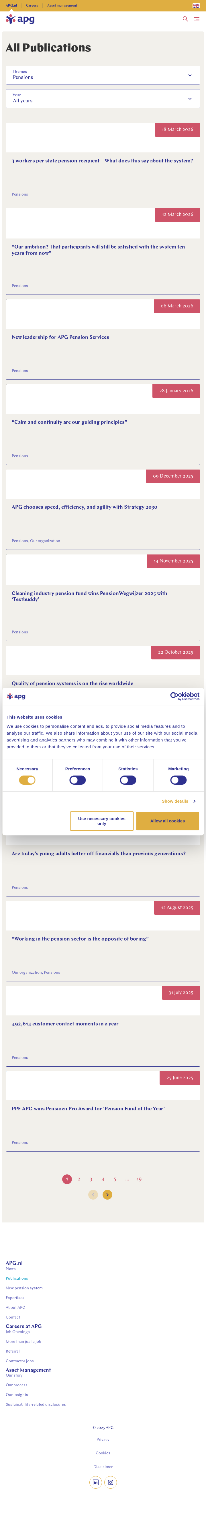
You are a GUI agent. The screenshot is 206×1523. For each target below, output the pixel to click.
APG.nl (11, 5)
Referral (13, 1351)
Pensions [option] (23, 77)
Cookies (103, 1453)
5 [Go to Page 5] (115, 1179)
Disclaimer (103, 1467)
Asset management (62, 5)
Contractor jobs (20, 1361)
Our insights (17, 1395)
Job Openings (18, 1332)
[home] (20, 19)
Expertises (15, 1298)
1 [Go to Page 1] (67, 1179)
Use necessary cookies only (101, 821)
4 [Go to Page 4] (103, 1179)
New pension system (24, 1288)
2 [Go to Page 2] (79, 1179)
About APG (15, 1308)
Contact (13, 1317)
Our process (17, 1385)
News (11, 1269)
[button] (185, 19)
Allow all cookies (167, 820)
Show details (175, 801)
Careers (32, 5)
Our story (14, 1375)
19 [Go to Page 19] (139, 1179)
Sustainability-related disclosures (36, 1405)
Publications (17, 1279)
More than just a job (23, 1342)
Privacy (103, 1440)
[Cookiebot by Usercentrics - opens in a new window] (174, 696)
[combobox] (103, 75)
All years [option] (23, 101)
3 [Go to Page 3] (91, 1179)
